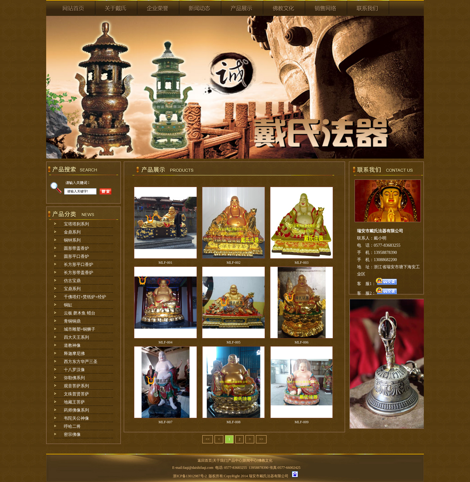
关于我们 (220, 460)
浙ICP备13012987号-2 (190, 476)
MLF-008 (234, 422)
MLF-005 (234, 342)
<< (208, 439)
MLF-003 (302, 262)
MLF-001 (166, 262)
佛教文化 (265, 460)
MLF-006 (302, 342)
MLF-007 (166, 422)
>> (261, 439)
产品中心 (235, 460)
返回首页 (205, 460)
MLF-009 (302, 422)
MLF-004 (166, 342)
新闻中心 (250, 460)
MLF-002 (234, 262)
